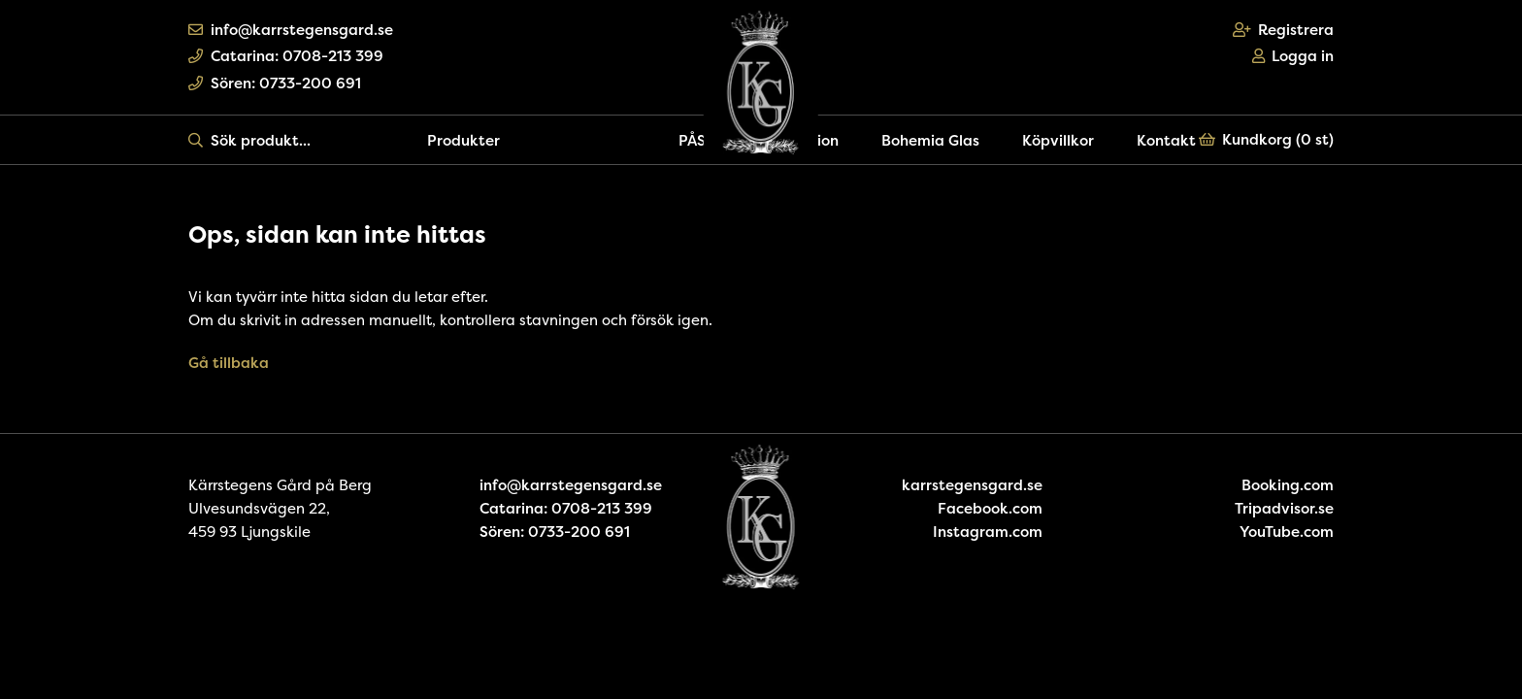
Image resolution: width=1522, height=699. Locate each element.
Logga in (1293, 56)
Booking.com (1287, 485)
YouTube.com (1287, 531)
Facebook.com (990, 508)
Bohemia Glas (930, 140)
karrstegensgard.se (972, 485)
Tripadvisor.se (1284, 508)
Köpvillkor (1058, 140)
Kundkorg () (1267, 139)
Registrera (1284, 29)
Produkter (463, 140)
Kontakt (1166, 140)
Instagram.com (987, 531)
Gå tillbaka (228, 362)
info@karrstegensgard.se (290, 29)
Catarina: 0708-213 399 (285, 56)
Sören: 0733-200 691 (274, 83)
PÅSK (696, 140)
